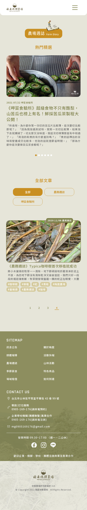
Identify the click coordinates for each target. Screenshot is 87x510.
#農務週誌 (28, 289)
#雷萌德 (13, 289)
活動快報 (49, 355)
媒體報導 (11, 355)
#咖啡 (42, 289)
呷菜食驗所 (28, 201)
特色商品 (49, 371)
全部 (27, 192)
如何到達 (49, 379)
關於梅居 (49, 347)
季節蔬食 (11, 371)
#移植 (25, 284)
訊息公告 (11, 347)
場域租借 (11, 379)
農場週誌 (11, 363)
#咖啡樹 (13, 284)
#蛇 (35, 284)
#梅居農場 (59, 284)
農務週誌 (59, 192)
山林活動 (49, 363)
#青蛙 (45, 284)
